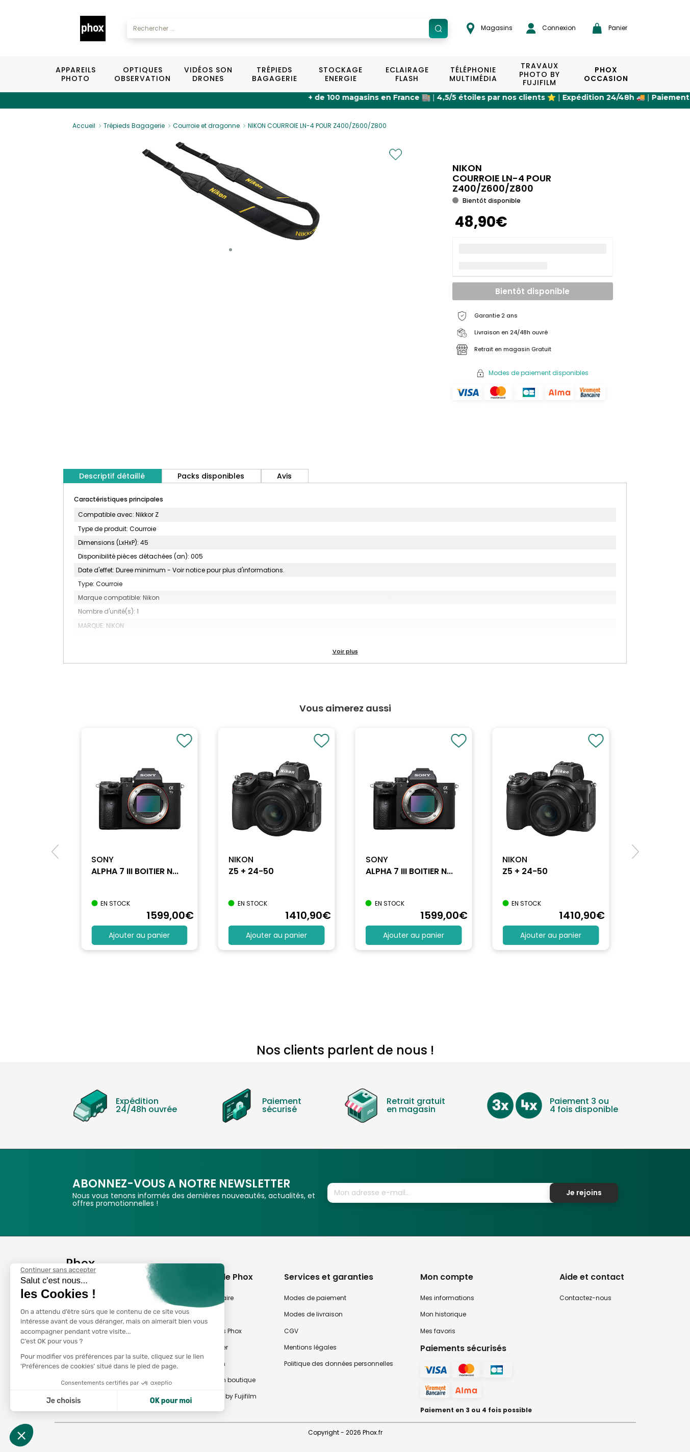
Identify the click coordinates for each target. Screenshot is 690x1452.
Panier (610, 28)
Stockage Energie (341, 74)
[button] (230, 250)
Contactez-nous (585, 1297)
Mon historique (443, 1314)
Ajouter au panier (139, 935)
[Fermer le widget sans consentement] (58, 1270)
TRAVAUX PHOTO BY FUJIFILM (539, 74)
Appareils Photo (76, 74)
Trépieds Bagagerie (274, 74)
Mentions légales (310, 1347)
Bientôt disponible (532, 291)
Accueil (83, 125)
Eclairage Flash (407, 74)
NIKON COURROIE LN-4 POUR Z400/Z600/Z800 (317, 125)
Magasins (490, 28)
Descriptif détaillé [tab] (112, 476)
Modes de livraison (313, 1314)
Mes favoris (437, 1331)
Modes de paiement (315, 1297)
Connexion (551, 28)
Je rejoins (584, 1192)
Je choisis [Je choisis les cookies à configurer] (63, 1400)
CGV (291, 1331)
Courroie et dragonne (206, 125)
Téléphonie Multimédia (473, 74)
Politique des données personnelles (338, 1363)
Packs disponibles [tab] (210, 476)
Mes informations (447, 1297)
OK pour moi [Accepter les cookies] (171, 1400)
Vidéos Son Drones (208, 74)
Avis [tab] (284, 476)
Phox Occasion (606, 74)
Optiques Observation (142, 74)
